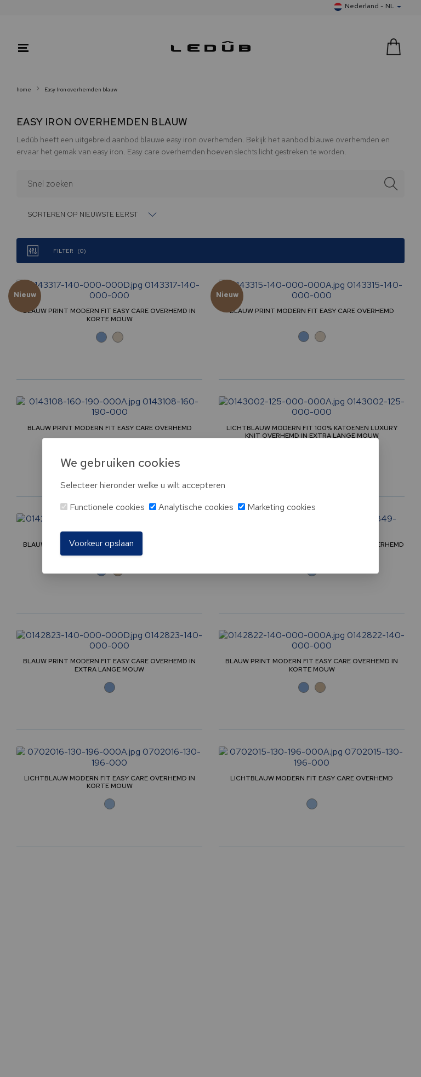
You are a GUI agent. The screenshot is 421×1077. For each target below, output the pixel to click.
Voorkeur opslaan (101, 543)
